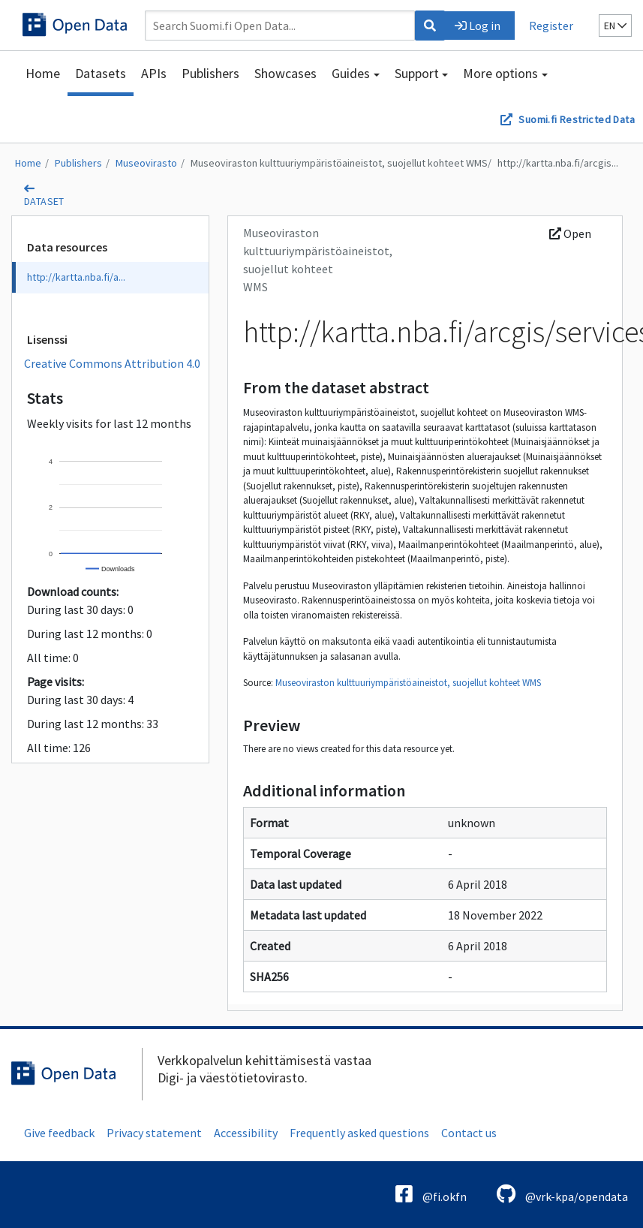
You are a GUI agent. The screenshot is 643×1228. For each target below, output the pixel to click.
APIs (154, 73)
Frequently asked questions (359, 1132)
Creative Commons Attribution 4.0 (112, 363)
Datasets (100, 73)
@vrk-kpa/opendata (562, 1194)
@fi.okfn (431, 1194)
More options (500, 73)
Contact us (469, 1132)
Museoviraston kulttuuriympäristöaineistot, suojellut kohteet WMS (339, 163)
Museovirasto (146, 163)
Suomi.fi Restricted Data (576, 119)
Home (43, 73)
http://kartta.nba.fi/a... (76, 277)
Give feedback (59, 1132)
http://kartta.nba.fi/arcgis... (557, 163)
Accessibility (246, 1132)
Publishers (210, 73)
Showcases (285, 73)
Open (570, 233)
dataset (44, 201)
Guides (351, 73)
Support (417, 73)
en (615, 25)
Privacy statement (154, 1132)
